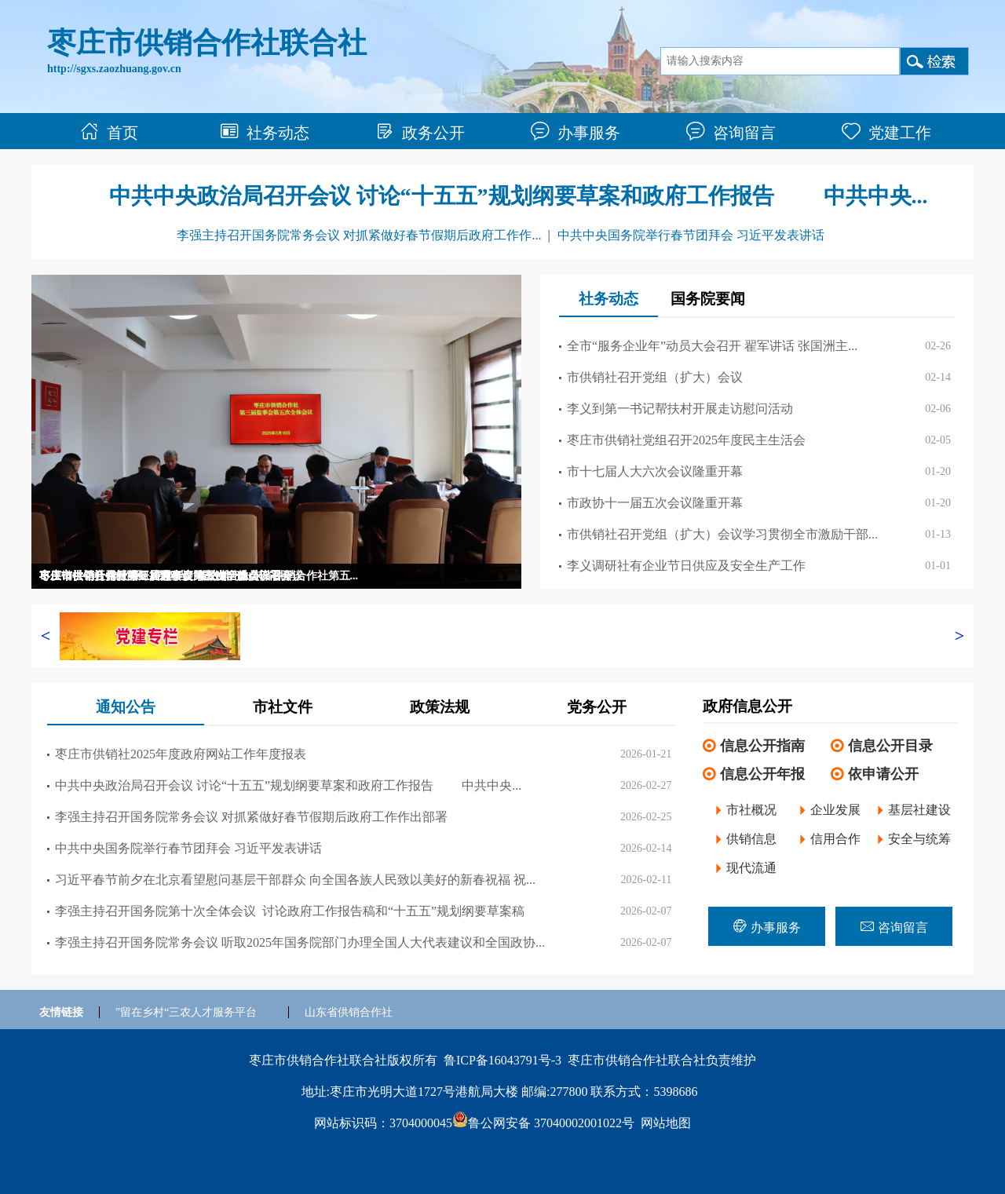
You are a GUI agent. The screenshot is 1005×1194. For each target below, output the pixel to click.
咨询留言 (731, 132)
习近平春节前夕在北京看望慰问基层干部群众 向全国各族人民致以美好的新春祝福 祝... (295, 879)
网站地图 (666, 1123)
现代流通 (751, 868)
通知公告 (125, 707)
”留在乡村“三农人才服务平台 (186, 1012)
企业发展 (835, 809)
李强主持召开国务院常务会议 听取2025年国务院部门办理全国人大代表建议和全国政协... (300, 942)
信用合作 (835, 838)
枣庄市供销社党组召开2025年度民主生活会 (686, 440)
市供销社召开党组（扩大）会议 (655, 377)
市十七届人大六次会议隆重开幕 (655, 471)
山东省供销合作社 (349, 1012)
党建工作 (886, 132)
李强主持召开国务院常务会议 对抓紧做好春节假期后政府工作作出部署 (251, 816)
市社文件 (282, 707)
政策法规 (440, 707)
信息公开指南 (762, 746)
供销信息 (751, 838)
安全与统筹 (919, 838)
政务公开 (420, 132)
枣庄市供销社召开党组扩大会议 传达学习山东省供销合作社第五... (198, 576)
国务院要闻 (708, 298)
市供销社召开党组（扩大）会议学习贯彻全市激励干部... (722, 534)
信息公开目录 (890, 746)
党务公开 (597, 707)
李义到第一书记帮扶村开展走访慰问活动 (680, 408)
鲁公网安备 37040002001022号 (543, 1123)
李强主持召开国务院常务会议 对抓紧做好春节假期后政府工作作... (359, 235)
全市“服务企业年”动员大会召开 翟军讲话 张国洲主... (712, 345)
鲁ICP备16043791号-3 (502, 1060)
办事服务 (575, 132)
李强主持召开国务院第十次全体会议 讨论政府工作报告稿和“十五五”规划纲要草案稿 (289, 911)
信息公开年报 (762, 774)
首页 (109, 132)
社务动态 (264, 132)
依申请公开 (883, 774)
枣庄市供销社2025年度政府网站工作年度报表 (180, 754)
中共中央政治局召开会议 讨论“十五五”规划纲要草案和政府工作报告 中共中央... (518, 196)
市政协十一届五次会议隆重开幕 (655, 502)
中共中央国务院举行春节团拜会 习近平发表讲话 (690, 235)
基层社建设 (919, 809)
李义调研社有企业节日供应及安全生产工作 (686, 565)
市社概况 (751, 809)
